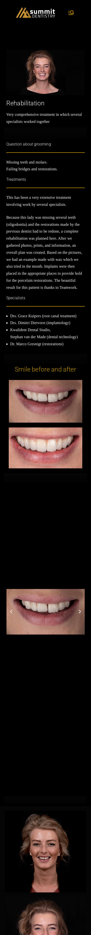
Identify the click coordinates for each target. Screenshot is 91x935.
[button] (11, 611)
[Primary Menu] (71, 12)
